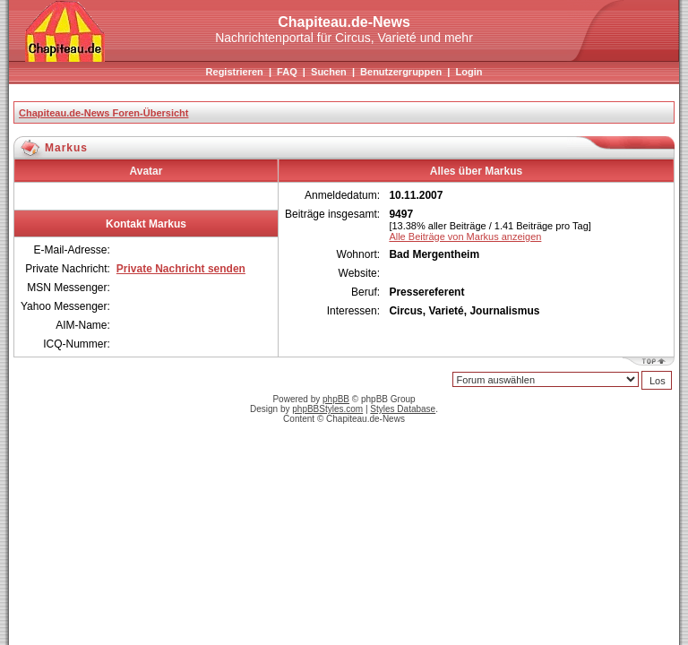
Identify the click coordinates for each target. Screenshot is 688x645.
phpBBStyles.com (327, 409)
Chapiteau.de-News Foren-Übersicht (103, 113)
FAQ (287, 71)
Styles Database (402, 409)
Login (468, 71)
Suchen (329, 71)
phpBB (335, 399)
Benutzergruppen (401, 71)
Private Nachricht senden (180, 268)
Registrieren (234, 71)
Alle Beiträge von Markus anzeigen (465, 236)
